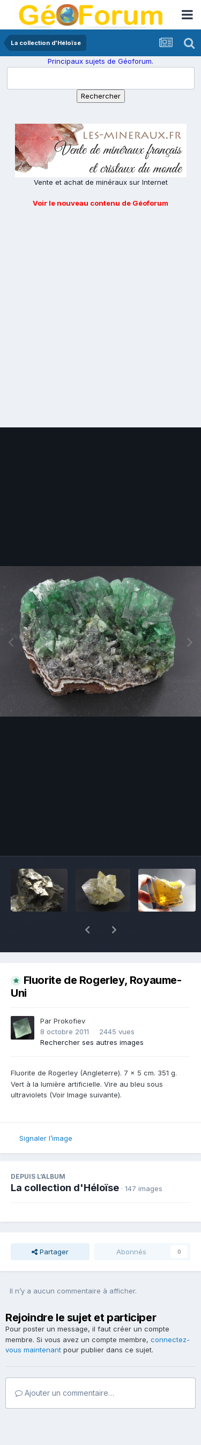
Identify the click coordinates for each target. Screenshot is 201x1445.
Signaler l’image (45, 1110)
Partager (50, 1224)
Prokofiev (69, 993)
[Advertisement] (100, 314)
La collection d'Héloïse (65, 1159)
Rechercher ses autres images (92, 1014)
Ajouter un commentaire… (64, 1364)
